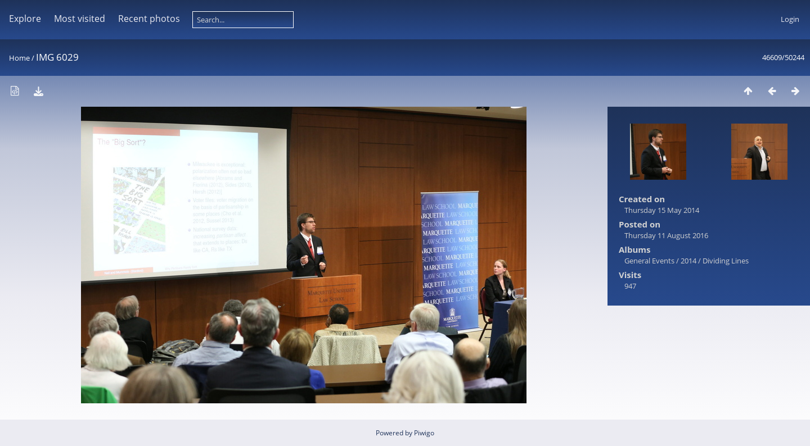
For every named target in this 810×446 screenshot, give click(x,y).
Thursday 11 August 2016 (666, 235)
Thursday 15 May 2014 (661, 210)
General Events (649, 261)
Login (790, 19)
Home (19, 58)
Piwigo (424, 433)
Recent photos (149, 18)
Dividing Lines (726, 261)
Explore (25, 18)
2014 (688, 261)
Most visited (79, 18)
